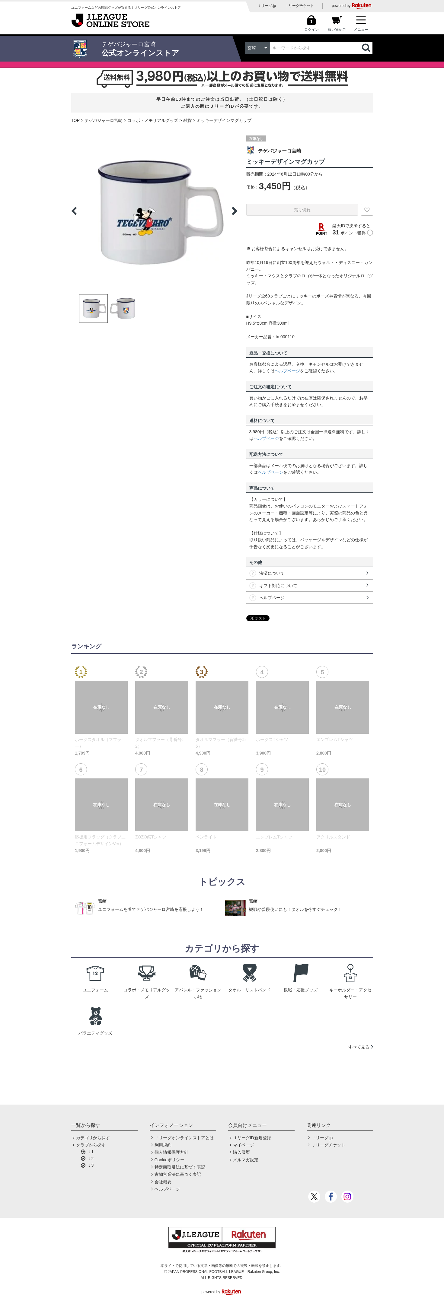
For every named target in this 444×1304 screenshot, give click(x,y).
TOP (75, 120)
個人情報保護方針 (171, 1152)
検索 (366, 48)
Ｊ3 (90, 1165)
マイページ (243, 1145)
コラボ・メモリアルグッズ (152, 120)
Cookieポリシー (170, 1159)
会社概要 (163, 1181)
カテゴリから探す (93, 1137)
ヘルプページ (287, 370)
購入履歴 (241, 1152)
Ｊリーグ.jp (266, 6)
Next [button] (234, 211)
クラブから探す (91, 1145)
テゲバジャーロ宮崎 (104, 120)
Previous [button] (74, 211)
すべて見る (358, 1047)
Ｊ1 (90, 1151)
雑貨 (187, 120)
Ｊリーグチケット (299, 6)
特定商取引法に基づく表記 (180, 1167)
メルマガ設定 (245, 1159)
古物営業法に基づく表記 (178, 1174)
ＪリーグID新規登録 (252, 1137)
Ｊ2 (90, 1158)
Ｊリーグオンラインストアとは (184, 1137)
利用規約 (163, 1145)
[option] (154, 210)
